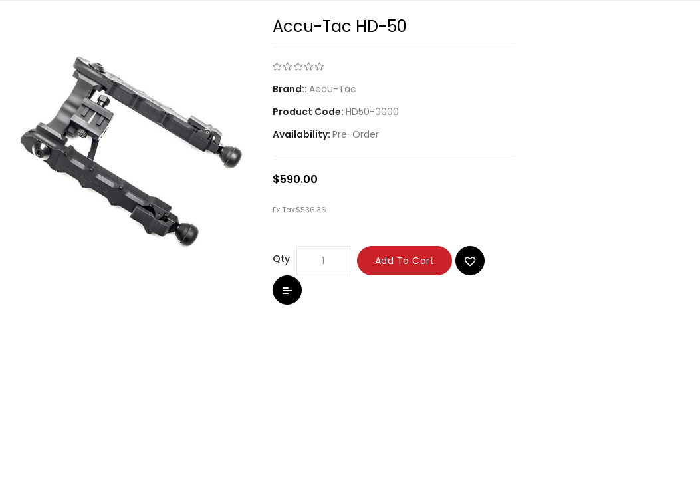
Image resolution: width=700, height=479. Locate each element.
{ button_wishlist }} (470, 260)
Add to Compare (287, 290)
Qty (281, 258)
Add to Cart (405, 260)
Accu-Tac (332, 89)
